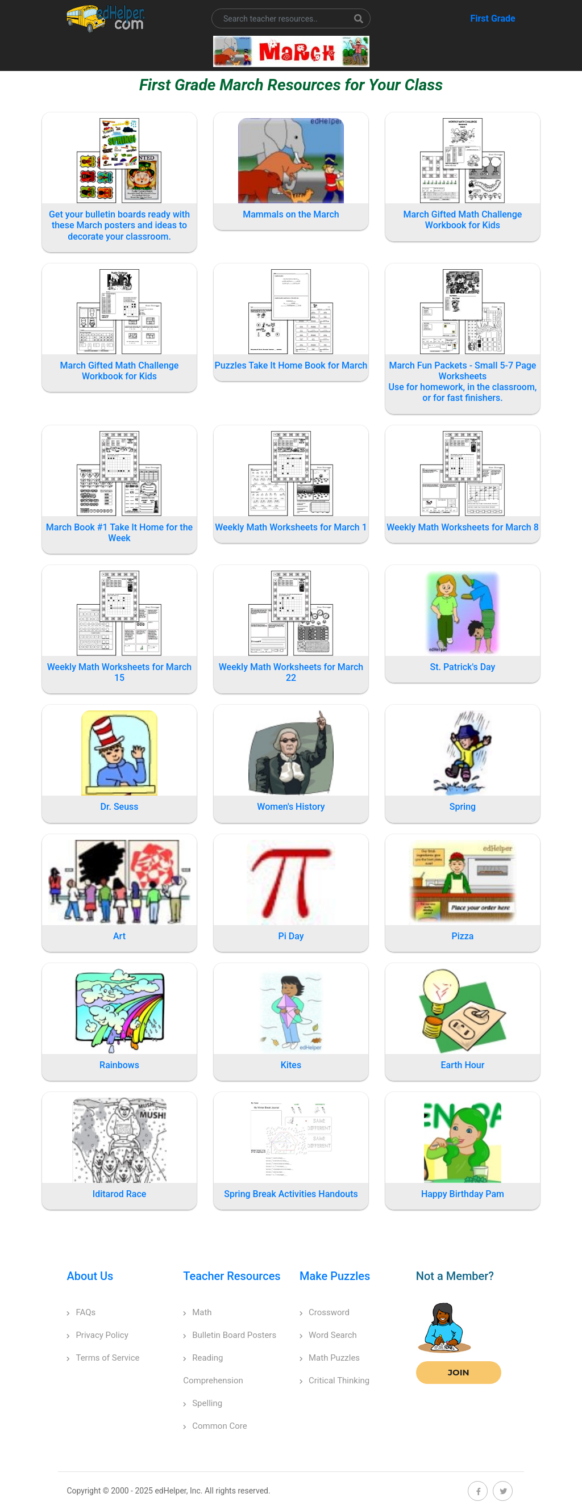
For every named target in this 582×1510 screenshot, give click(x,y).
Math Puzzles (330, 1358)
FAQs (80, 1312)
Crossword (325, 1312)
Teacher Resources (231, 1276)
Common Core (215, 1426)
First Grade (492, 18)
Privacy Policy (97, 1335)
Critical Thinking (334, 1380)
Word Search (328, 1335)
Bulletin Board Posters (229, 1335)
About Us (89, 1276)
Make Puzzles (335, 1276)
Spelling (202, 1403)
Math (197, 1312)
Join (458, 1372)
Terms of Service (102, 1358)
